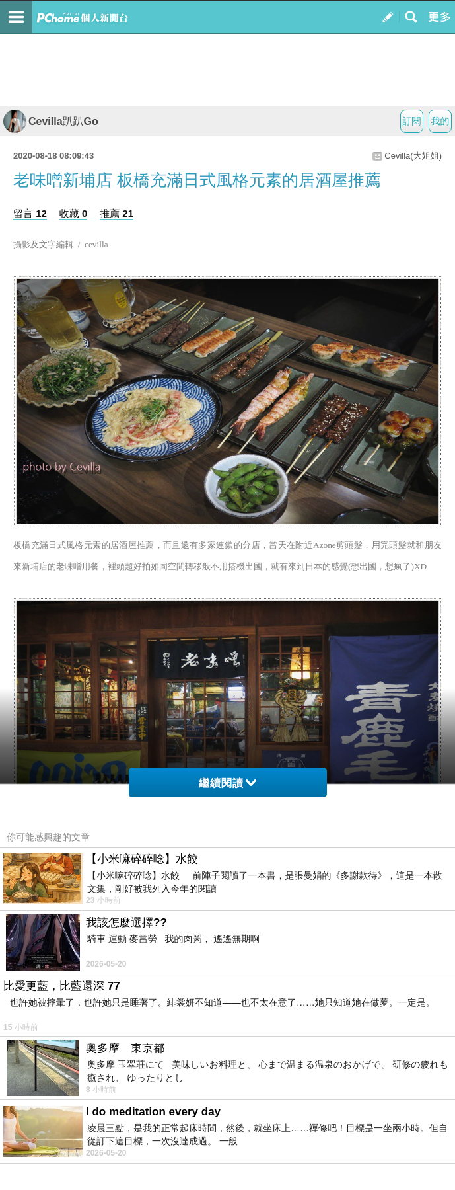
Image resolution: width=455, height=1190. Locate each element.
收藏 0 (73, 213)
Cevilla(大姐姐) (413, 156)
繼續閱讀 (227, 783)
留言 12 (30, 213)
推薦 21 (116, 213)
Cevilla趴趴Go (50, 121)
